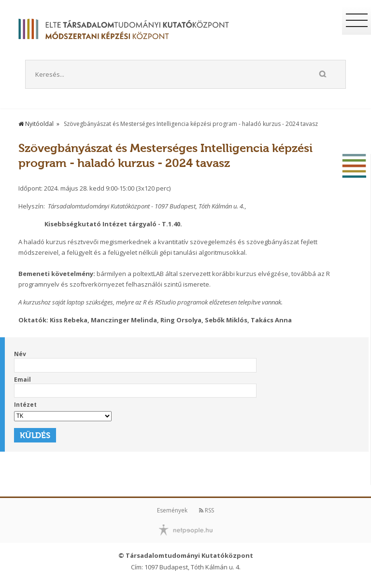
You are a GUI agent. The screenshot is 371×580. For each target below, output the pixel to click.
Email (22, 379)
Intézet (25, 404)
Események (172, 510)
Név (20, 354)
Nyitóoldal (36, 124)
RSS (206, 510)
